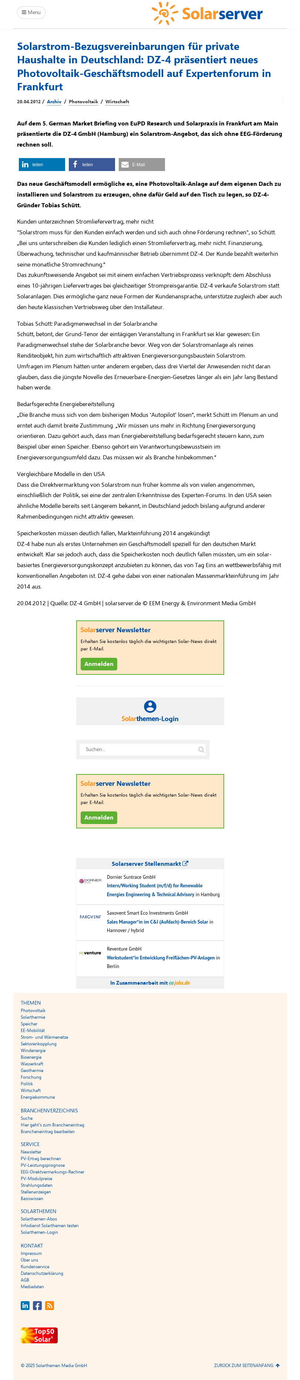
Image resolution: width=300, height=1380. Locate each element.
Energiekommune (38, 1097)
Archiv (54, 101)
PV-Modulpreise (36, 1179)
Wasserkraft (32, 1064)
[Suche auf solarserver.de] (201, 749)
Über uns (29, 1260)
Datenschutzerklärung (42, 1273)
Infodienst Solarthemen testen (50, 1226)
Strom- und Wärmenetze (44, 1037)
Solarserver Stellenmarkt (150, 864)
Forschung (31, 1077)
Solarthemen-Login (39, 1232)
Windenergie (33, 1051)
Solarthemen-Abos (39, 1219)
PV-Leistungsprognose (43, 1165)
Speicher (29, 1024)
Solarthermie (33, 1017)
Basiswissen (32, 1199)
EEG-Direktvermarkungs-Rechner (52, 1172)
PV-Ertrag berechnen (41, 1159)
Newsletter (31, 1152)
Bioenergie (31, 1057)
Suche (27, 1118)
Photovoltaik (83, 101)
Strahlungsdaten (37, 1185)
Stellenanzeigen (36, 1192)
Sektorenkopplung (39, 1044)
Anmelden (99, 664)
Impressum (31, 1253)
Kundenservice (35, 1267)
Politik (27, 1084)
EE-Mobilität (33, 1031)
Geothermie (32, 1070)
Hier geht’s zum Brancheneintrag (52, 1125)
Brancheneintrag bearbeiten (48, 1132)
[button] (42, 164)
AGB (25, 1280)
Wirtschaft (117, 101)
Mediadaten (32, 1287)
